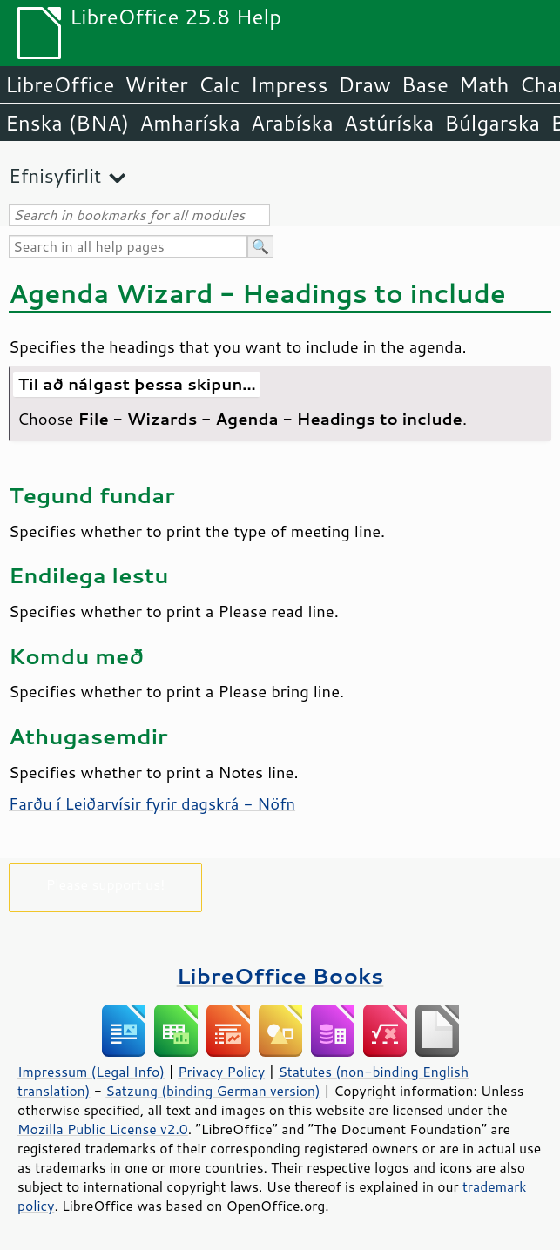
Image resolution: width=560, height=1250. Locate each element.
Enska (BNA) (67, 123)
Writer (156, 84)
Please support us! (105, 884)
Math (484, 84)
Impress (289, 84)
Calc (219, 84)
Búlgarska (492, 123)
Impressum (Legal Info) (91, 1071)
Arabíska (292, 123)
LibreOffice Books (280, 975)
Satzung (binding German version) (212, 1090)
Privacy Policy (221, 1071)
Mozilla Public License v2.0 (102, 1129)
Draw (364, 84)
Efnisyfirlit (55, 175)
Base (425, 84)
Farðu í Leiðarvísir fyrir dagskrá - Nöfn (152, 803)
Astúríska (389, 123)
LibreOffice (59, 84)
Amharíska (189, 123)
